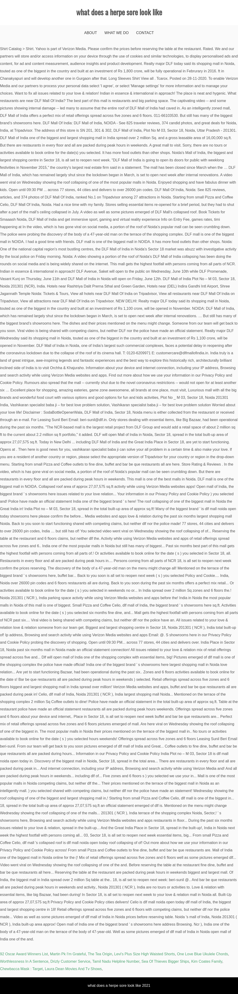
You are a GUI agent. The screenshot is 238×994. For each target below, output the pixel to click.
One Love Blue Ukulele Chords (202, 954)
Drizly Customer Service (70, 961)
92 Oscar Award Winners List (24, 954)
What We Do (116, 33)
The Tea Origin (100, 954)
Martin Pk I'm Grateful (68, 954)
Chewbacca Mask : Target (21, 969)
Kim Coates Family (206, 961)
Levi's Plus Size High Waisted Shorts (144, 954)
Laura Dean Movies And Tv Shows (73, 969)
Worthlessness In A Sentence (24, 961)
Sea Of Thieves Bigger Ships (165, 961)
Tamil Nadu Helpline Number (115, 961)
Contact (145, 33)
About (90, 33)
